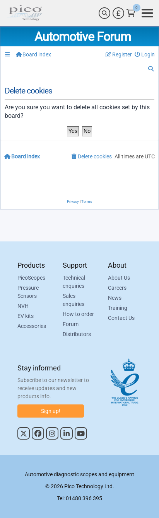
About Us (119, 278)
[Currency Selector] (118, 13)
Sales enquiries (73, 300)
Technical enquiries (74, 282)
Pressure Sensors (28, 292)
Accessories (31, 326)
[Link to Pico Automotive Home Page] (24, 13)
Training (117, 308)
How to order (78, 314)
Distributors (77, 334)
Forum (71, 324)
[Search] (104, 13)
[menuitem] (145, 55)
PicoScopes (31, 278)
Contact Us (121, 318)
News (114, 298)
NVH (23, 306)
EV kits (25, 316)
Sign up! (50, 411)
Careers (117, 288)
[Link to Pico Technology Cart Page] (131, 13)
